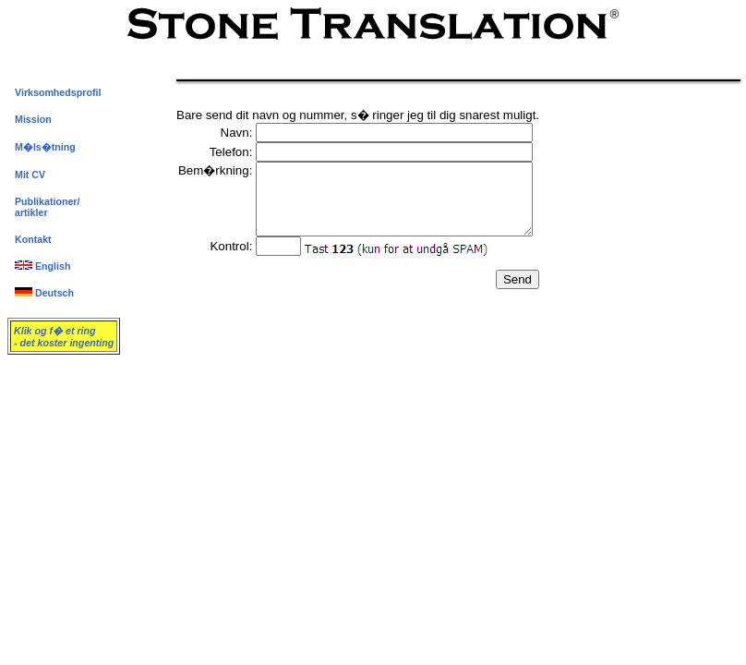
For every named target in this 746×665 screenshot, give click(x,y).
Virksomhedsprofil (58, 92)
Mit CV (30, 174)
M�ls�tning (45, 146)
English (42, 266)
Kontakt (33, 239)
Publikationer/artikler (47, 207)
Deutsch (44, 292)
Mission (33, 119)
